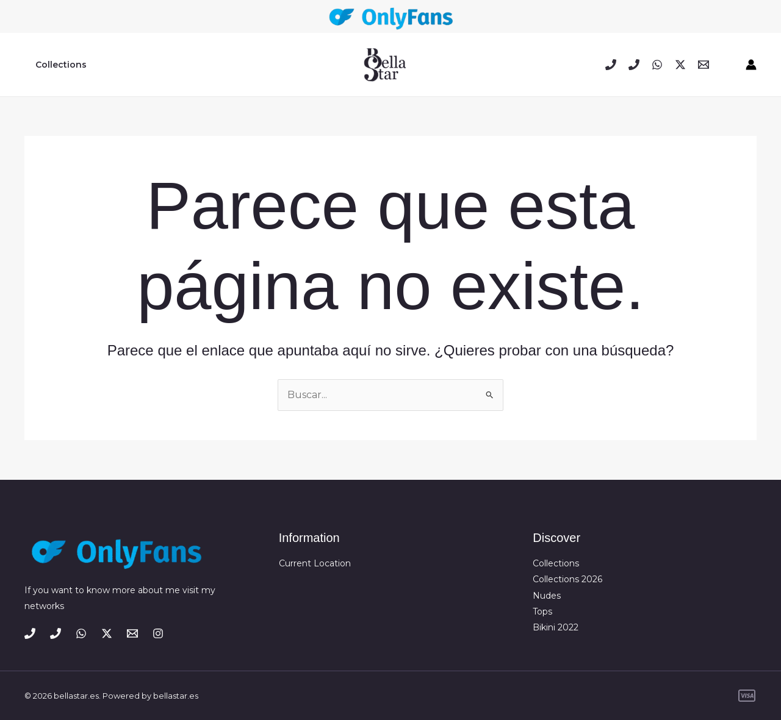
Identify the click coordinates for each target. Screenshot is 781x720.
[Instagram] (158, 633)
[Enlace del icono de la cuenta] (751, 64)
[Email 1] (703, 64)
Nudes (547, 595)
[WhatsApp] (657, 64)
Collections (58, 64)
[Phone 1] (610, 64)
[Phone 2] (633, 64)
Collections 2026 (567, 579)
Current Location (315, 563)
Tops (542, 611)
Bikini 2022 (555, 627)
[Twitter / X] (680, 64)
